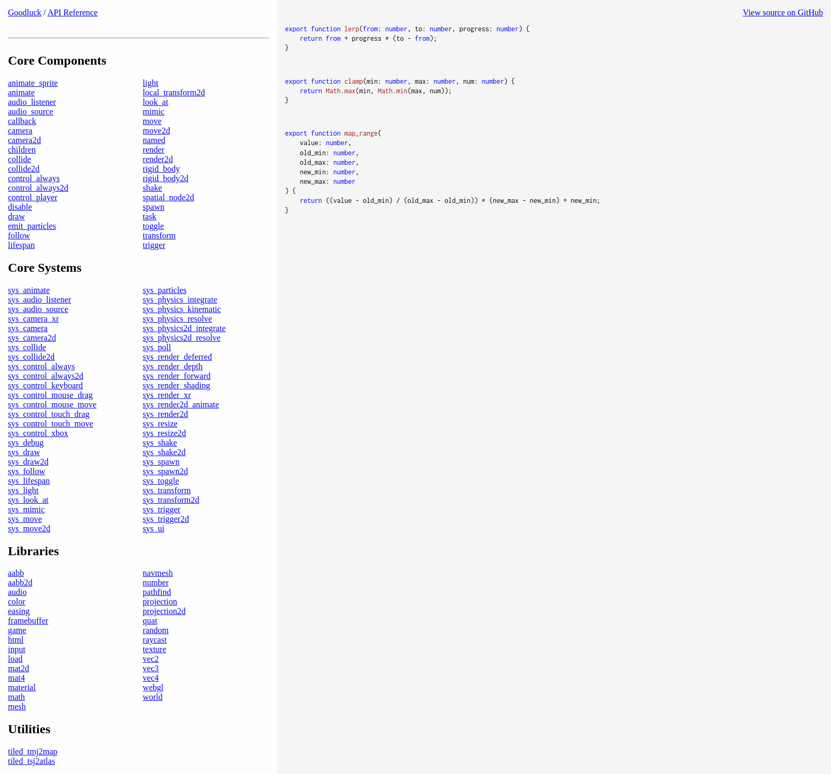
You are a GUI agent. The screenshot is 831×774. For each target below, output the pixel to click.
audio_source (30, 111)
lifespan (21, 245)
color (16, 601)
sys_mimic (26, 509)
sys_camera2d (32, 337)
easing (19, 611)
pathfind (157, 592)
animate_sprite (33, 82)
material (22, 687)
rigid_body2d (165, 178)
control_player (32, 197)
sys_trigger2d (166, 518)
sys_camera (28, 328)
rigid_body (161, 168)
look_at (155, 101)
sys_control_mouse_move (52, 404)
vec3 (150, 668)
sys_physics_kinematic (182, 309)
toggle (153, 225)
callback (22, 121)
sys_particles (165, 290)
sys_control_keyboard (45, 385)
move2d (156, 130)
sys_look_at (28, 499)
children (22, 149)
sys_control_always (41, 366)
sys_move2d (29, 528)
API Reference (73, 12)
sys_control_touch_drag (49, 414)
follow (19, 235)
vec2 (150, 658)
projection (160, 601)
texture (154, 649)
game (17, 630)
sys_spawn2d (165, 471)
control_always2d (38, 187)
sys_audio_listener (39, 299)
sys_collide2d (31, 356)
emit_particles (32, 225)
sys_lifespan (29, 480)
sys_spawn (161, 461)
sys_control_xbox (38, 433)
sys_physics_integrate (180, 299)
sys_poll (157, 347)
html (15, 639)
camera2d (24, 140)
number (156, 582)
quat (150, 620)
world (152, 696)
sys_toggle (161, 480)
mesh (17, 706)
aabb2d (20, 582)
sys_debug (26, 442)
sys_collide (27, 347)
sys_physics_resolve (177, 318)
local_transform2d (174, 92)
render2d (158, 159)
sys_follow (26, 471)
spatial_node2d (168, 197)
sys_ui (153, 528)
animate (21, 92)
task (149, 216)
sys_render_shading (176, 385)
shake (152, 187)
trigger (154, 245)
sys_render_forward (176, 375)
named (154, 140)
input (16, 649)
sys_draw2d (28, 461)
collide (19, 159)
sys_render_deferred (177, 356)
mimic (153, 111)
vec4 (150, 677)
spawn (153, 206)
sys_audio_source (38, 309)
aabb (16, 572)
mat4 (16, 677)
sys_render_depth (172, 366)
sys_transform (167, 490)
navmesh (158, 572)
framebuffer (28, 620)
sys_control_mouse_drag (50, 394)
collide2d (24, 168)
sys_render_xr (167, 394)
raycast (154, 639)
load (15, 658)
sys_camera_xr (33, 318)
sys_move (25, 518)
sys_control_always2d (45, 375)
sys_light (23, 490)
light (150, 82)
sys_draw (24, 452)
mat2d (18, 668)
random (156, 630)
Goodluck (24, 12)
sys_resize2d (164, 433)
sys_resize (160, 423)
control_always (34, 178)
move (152, 121)
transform (159, 235)
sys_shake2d (164, 452)
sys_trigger (161, 509)
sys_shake (160, 442)
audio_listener (32, 101)
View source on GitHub (783, 12)
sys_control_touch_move (50, 423)
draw (16, 216)
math (16, 696)
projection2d (164, 611)
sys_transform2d (171, 499)
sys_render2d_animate (181, 404)
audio (17, 592)
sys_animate (29, 290)
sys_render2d (165, 414)
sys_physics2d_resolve (181, 337)
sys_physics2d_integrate (184, 328)
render (153, 149)
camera (20, 130)
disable (20, 206)
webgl (153, 687)
